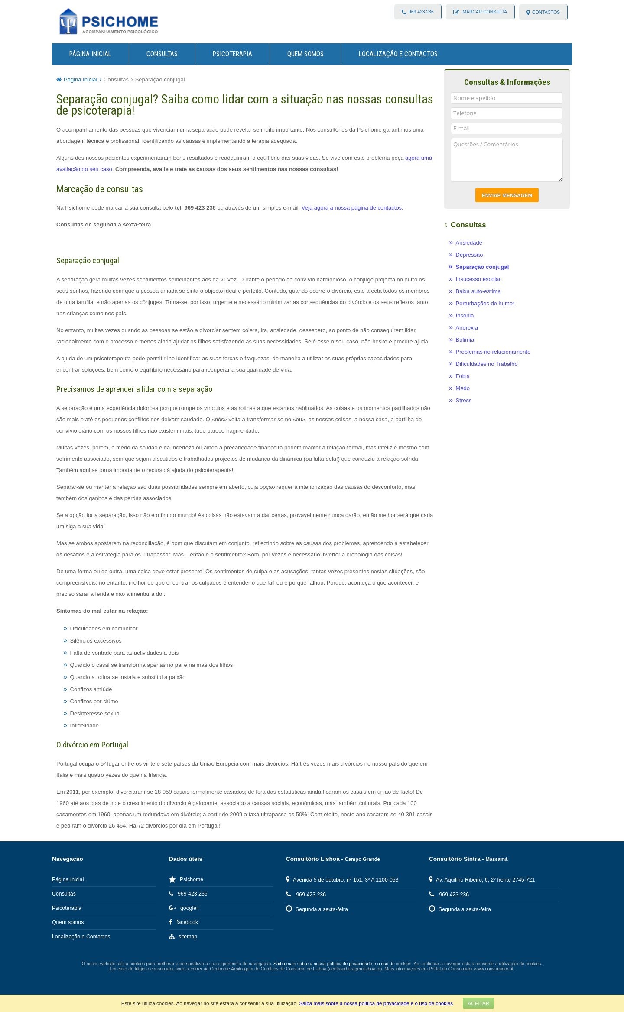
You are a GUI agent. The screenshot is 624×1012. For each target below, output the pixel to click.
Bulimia (465, 339)
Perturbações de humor (485, 303)
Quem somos (305, 54)
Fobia (463, 376)
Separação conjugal (160, 79)
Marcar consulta (484, 12)
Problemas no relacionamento (493, 352)
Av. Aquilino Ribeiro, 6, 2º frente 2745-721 (482, 880)
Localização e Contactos (398, 54)
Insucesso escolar (478, 279)
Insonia (465, 315)
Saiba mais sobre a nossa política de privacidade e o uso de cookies (376, 1003)
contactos (546, 12)
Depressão (469, 255)
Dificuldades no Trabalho (487, 364)
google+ (184, 908)
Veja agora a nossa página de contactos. (352, 207)
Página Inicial (90, 54)
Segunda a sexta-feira (317, 909)
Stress (464, 400)
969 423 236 (420, 12)
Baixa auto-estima (478, 291)
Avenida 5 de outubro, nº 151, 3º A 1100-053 (342, 880)
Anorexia (467, 327)
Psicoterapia (232, 54)
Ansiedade (469, 242)
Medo (463, 388)
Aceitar (478, 1003)
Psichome (186, 879)
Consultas (162, 54)
